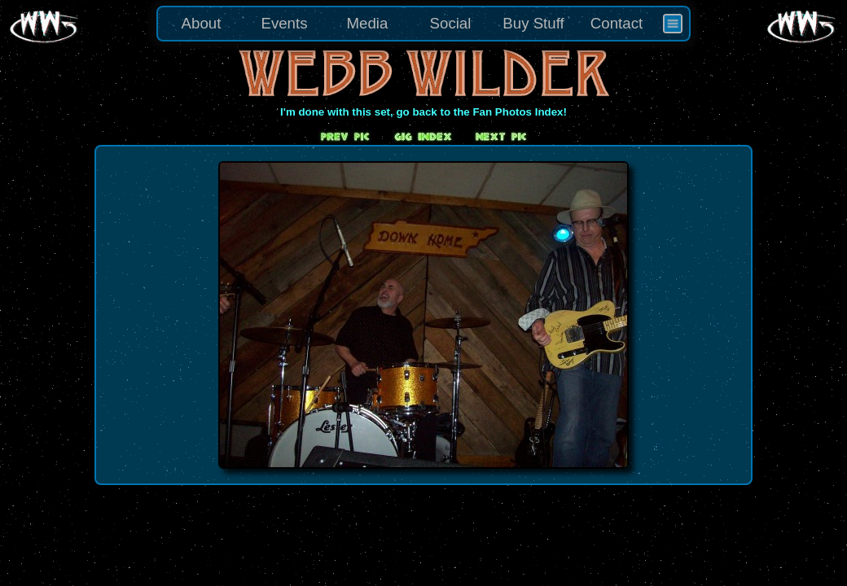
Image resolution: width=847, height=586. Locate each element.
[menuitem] (672, 23)
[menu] (423, 24)
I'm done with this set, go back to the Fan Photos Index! (423, 112)
